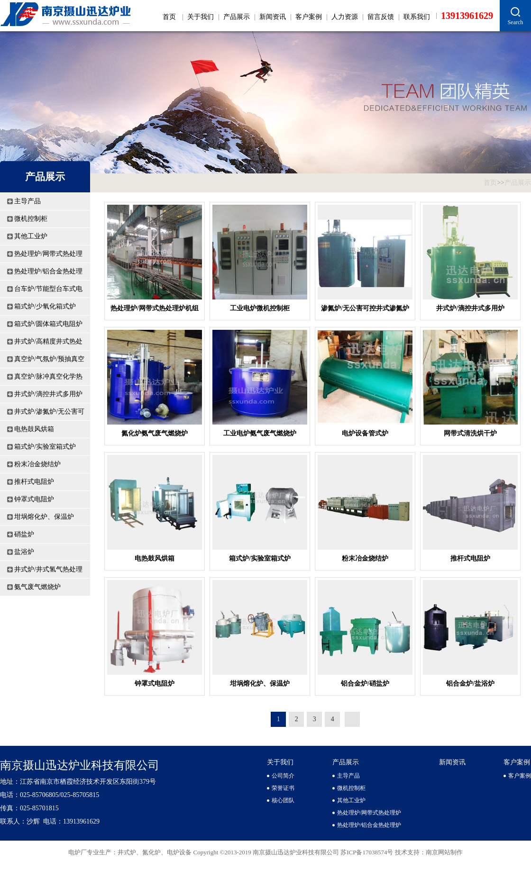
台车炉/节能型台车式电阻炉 (48, 291)
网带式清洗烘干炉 (470, 433)
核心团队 (283, 800)
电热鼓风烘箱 (34, 429)
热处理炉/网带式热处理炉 (48, 256)
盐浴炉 (24, 551)
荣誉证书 (283, 788)
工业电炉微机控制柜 (260, 308)
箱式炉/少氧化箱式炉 (45, 306)
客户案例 (308, 16)
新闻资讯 (272, 16)
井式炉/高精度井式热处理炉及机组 (48, 344)
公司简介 (283, 775)
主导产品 (27, 201)
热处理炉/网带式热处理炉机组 (154, 308)
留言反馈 (380, 16)
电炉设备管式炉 (365, 433)
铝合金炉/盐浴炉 (470, 683)
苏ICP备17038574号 (367, 852)
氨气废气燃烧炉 (37, 586)
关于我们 (200, 16)
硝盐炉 (24, 534)
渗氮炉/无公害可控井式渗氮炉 (365, 308)
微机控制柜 (30, 218)
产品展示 (236, 16)
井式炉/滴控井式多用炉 (48, 394)
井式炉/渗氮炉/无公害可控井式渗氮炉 (49, 414)
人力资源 (344, 16)
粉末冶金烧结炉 (37, 464)
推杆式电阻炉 (34, 481)
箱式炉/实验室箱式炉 (45, 446)
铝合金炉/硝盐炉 (365, 683)
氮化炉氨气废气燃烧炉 (154, 433)
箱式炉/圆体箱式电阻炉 (48, 323)
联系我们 (416, 16)
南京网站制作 (444, 852)
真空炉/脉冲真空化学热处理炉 (48, 379)
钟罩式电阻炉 (34, 499)
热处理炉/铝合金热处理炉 (48, 274)
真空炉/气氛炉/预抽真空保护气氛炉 (49, 361)
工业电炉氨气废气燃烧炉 (259, 433)
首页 (169, 16)
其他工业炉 (30, 236)
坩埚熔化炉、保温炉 (44, 516)
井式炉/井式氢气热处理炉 (48, 572)
